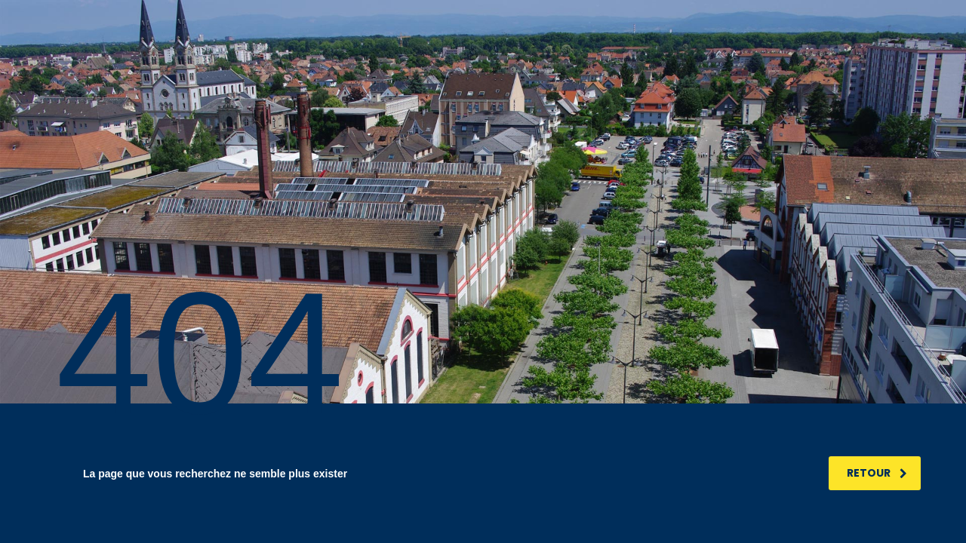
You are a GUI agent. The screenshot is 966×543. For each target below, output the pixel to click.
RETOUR (877, 472)
